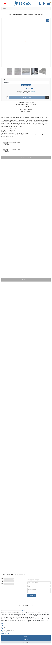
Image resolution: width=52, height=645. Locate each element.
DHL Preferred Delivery (9, 630)
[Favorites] (44, 3)
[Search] (49, 8)
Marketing (6, 627)
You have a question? (26, 111)
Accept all (26, 636)
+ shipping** (32, 91)
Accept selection (26, 642)
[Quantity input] (4, 97)
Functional (6, 632)
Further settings (5, 633)
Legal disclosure (9, 621)
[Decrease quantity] (7, 98)
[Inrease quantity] (7, 96)
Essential (6, 626)
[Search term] (24, 8)
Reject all (26, 639)
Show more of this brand (26, 109)
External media (7, 629)
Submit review (32, 595)
